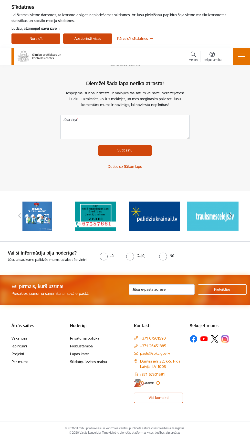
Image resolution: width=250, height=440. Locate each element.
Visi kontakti (158, 397)
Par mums (19, 361)
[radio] (107, 255)
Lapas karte (79, 354)
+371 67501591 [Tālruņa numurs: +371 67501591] (152, 374)
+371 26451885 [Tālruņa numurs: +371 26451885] (153, 345)
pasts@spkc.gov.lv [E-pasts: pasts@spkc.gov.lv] (155, 353)
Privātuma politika (84, 338)
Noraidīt (36, 38)
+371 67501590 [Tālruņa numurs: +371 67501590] (153, 338)
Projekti (17, 354)
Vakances (19, 338)
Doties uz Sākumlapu (125, 166)
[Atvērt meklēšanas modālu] (193, 57)
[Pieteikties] (222, 289)
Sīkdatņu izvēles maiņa (88, 361)
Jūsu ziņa (70, 120)
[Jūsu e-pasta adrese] (162, 289)
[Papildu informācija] (158, 383)
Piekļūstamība (81, 346)
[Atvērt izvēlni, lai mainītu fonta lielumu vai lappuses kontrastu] (212, 57)
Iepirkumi (19, 346)
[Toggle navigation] (241, 56)
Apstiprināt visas (87, 38)
